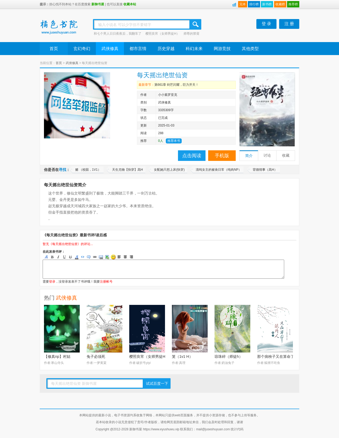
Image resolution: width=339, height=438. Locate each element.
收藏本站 (129, 4)
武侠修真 (109, 48)
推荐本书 (173, 141)
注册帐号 (106, 281)
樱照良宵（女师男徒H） (162, 33)
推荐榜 (293, 4)
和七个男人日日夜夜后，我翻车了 (117, 33)
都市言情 (138, 48)
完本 (242, 4)
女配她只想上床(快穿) (169, 169)
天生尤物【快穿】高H (127, 169)
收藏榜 (280, 4)
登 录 (266, 23)
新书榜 (267, 4)
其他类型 (250, 48)
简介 (249, 156)
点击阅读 (191, 155)
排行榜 (254, 4)
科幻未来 (194, 48)
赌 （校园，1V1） (88, 169)
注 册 (289, 23)
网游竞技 (222, 48)
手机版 (222, 155)
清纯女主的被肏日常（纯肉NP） (219, 169)
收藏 (285, 155)
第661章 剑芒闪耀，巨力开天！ (176, 85)
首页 (54, 48)
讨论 (267, 155)
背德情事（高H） (265, 169)
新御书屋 (97, 4)
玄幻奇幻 (81, 48)
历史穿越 (166, 48)
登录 (52, 281)
